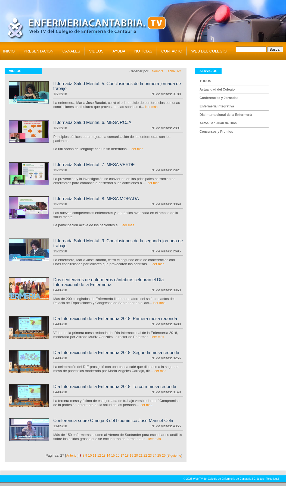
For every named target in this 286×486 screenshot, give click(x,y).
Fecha (170, 71)
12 (99, 455)
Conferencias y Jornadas (219, 98)
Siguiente (174, 455)
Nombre (157, 71)
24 (154, 455)
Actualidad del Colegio (217, 89)
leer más (151, 107)
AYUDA (119, 51)
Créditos (259, 478)
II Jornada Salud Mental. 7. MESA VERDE (94, 164)
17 (122, 455)
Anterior (71, 455)
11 (94, 455)
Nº (179, 71)
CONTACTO (171, 51)
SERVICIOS (208, 71)
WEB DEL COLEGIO (208, 51)
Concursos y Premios (216, 132)
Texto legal (272, 478)
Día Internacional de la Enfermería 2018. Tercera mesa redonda (114, 386)
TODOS (205, 81)
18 (127, 455)
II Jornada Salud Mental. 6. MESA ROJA (92, 122)
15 (113, 455)
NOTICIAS (143, 51)
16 (117, 455)
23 (150, 455)
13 (103, 455)
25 (159, 455)
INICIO (9, 51)
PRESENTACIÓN (38, 51)
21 (140, 455)
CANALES (71, 51)
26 (164, 455)
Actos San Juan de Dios (218, 123)
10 (90, 455)
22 (145, 455)
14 (108, 455)
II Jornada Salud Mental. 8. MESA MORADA (96, 198)
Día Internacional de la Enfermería (226, 115)
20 (136, 455)
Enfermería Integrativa (217, 106)
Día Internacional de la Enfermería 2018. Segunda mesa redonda (116, 352)
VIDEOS (96, 51)
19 (131, 455)
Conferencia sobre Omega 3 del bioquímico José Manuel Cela (113, 420)
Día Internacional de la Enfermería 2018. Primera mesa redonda (115, 318)
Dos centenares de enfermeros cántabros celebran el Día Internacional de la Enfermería (108, 282)
